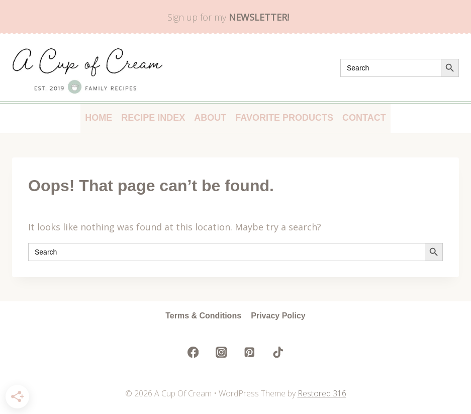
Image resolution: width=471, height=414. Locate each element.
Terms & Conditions (203, 315)
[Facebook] (193, 352)
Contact (364, 118)
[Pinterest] (249, 352)
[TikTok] (277, 352)
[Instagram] (221, 352)
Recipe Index (153, 118)
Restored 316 (322, 393)
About (210, 118)
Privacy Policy (278, 315)
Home (98, 118)
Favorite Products (284, 118)
